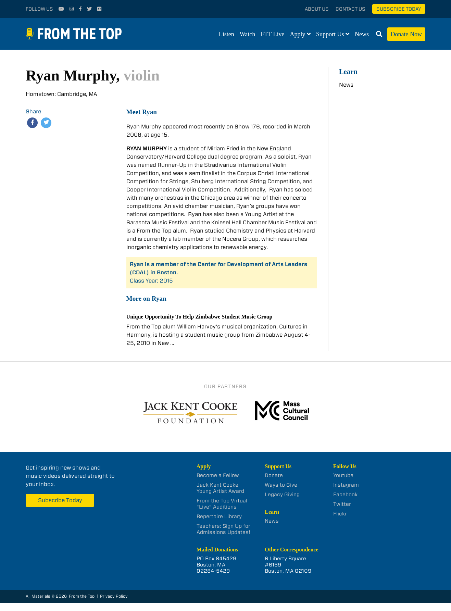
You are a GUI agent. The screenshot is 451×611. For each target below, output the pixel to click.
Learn (348, 71)
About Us (317, 9)
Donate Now (406, 34)
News (362, 34)
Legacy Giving (282, 494)
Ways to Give (281, 485)
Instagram (346, 485)
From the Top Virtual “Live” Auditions (222, 504)
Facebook (345, 494)
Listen (226, 34)
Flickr (340, 514)
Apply (297, 34)
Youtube (343, 475)
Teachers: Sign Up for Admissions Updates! (223, 529)
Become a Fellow (218, 475)
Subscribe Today (398, 9)
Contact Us (350, 9)
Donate (274, 475)
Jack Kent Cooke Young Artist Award (220, 488)
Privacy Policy (114, 596)
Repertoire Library (219, 516)
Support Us (330, 34)
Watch (247, 34)
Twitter (342, 504)
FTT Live (272, 34)
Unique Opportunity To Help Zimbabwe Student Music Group (199, 317)
